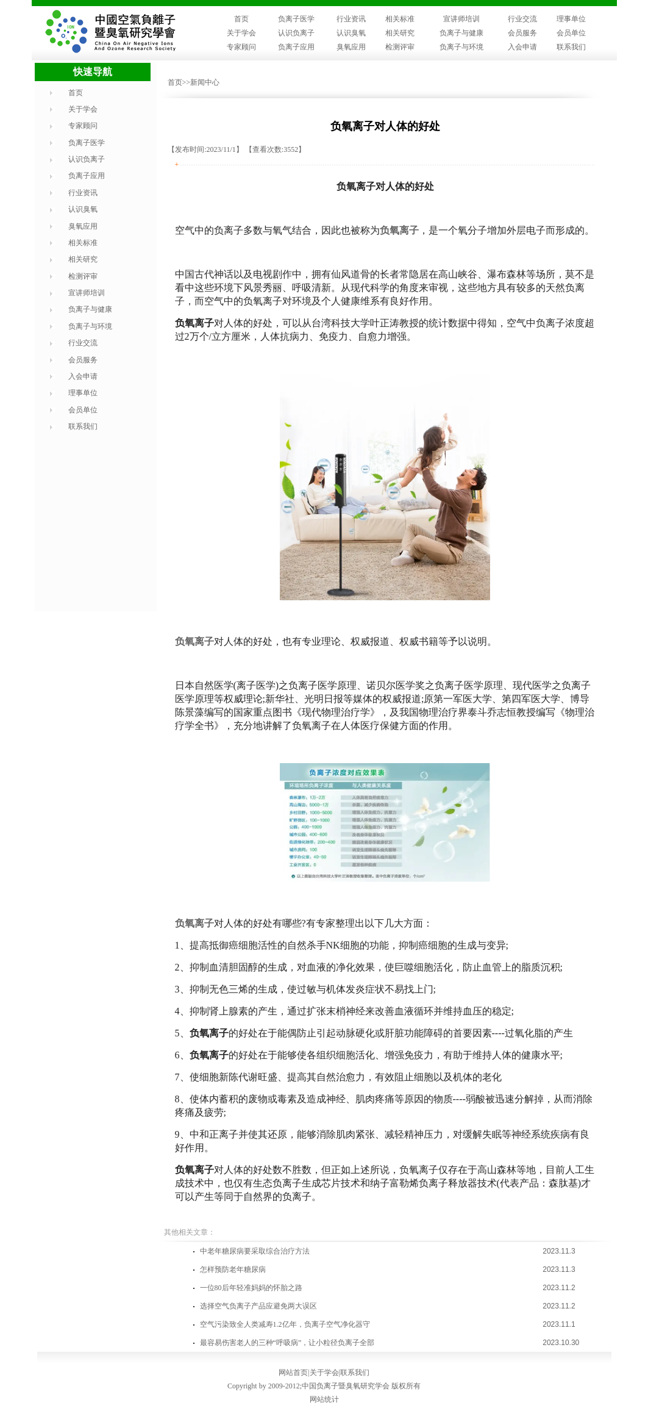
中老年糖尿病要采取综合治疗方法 (255, 1251)
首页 (241, 19)
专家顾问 (241, 47)
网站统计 (324, 1399)
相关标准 (400, 19)
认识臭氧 (351, 33)
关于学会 (241, 33)
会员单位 (571, 33)
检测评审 (400, 47)
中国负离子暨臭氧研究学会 (346, 1386)
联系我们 (571, 47)
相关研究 (400, 33)
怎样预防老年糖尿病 (233, 1269)
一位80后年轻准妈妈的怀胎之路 (251, 1287)
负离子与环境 (461, 47)
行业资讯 (351, 19)
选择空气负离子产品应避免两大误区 (258, 1306)
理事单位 (571, 19)
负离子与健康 (461, 33)
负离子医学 (296, 19)
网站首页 (293, 1372)
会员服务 (522, 33)
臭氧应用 (351, 47)
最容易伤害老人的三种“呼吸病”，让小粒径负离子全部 (287, 1342)
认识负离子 (296, 33)
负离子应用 (296, 47)
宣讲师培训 (461, 19)
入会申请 (522, 47)
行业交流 (522, 19)
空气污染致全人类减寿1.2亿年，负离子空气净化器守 (285, 1324)
